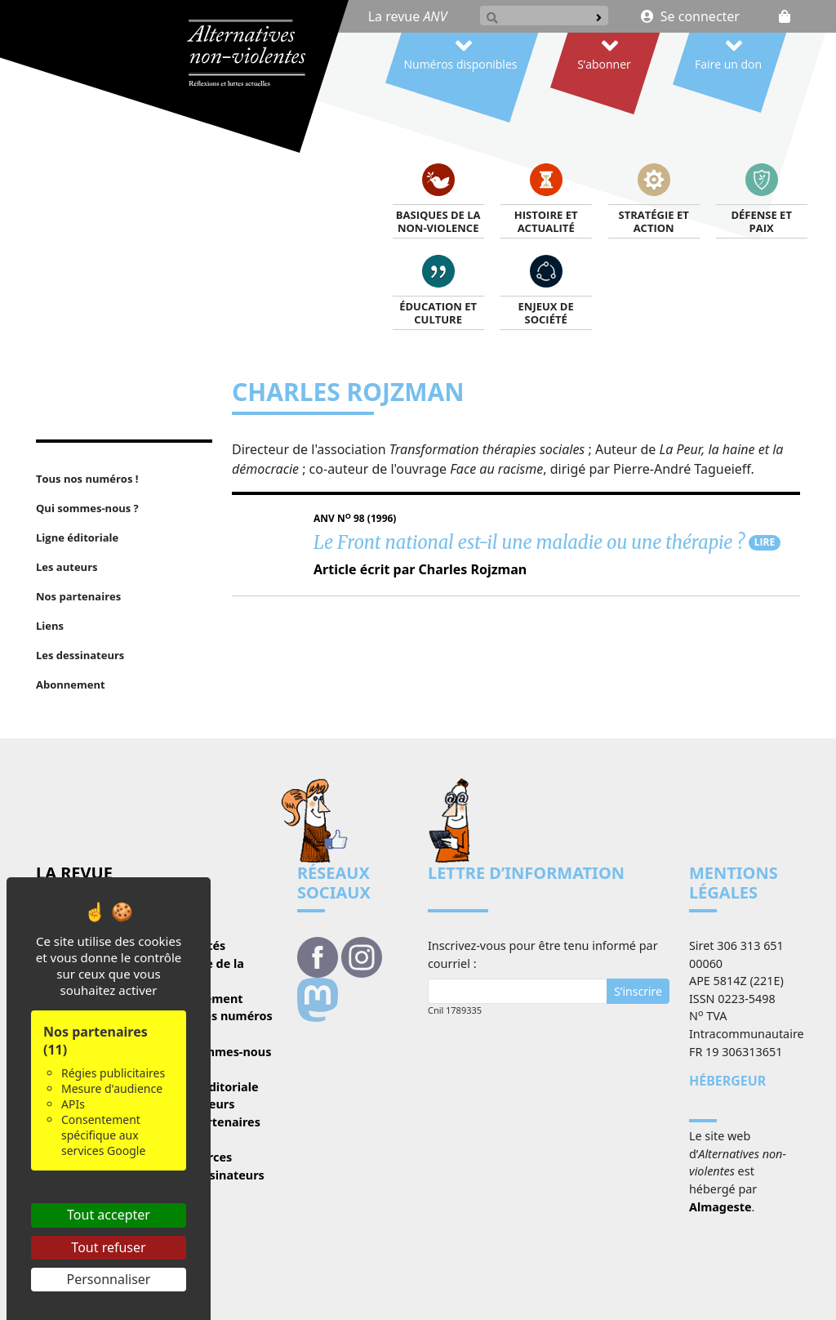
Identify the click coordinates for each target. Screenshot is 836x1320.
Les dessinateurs (216, 1175)
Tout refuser (108, 1247)
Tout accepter (108, 1215)
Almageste (720, 1207)
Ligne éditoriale (213, 1087)
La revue (407, 16)
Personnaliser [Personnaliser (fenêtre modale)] (109, 1279)
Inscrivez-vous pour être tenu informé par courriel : (543, 954)
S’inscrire (638, 991)
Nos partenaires (213, 1122)
